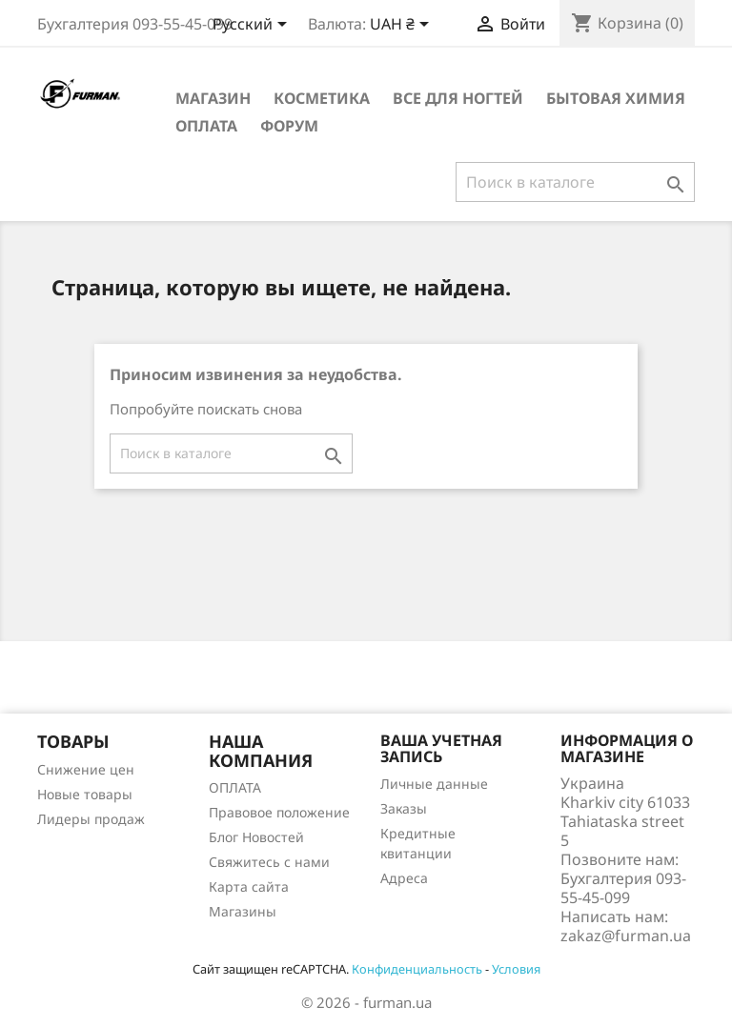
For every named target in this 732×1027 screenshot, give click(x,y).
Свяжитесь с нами (269, 862)
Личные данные (434, 784)
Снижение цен (85, 769)
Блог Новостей (256, 837)
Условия (516, 968)
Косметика (322, 98)
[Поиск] (575, 182)
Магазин (213, 98)
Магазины (242, 911)
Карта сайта (249, 886)
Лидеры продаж (91, 819)
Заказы (403, 808)
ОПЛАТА (206, 125)
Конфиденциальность (417, 968)
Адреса (404, 878)
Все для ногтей (458, 98)
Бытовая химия (615, 98)
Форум (289, 125)
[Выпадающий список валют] (403, 25)
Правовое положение (279, 812)
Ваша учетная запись (441, 749)
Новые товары (84, 794)
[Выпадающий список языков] (253, 25)
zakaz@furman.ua (625, 935)
